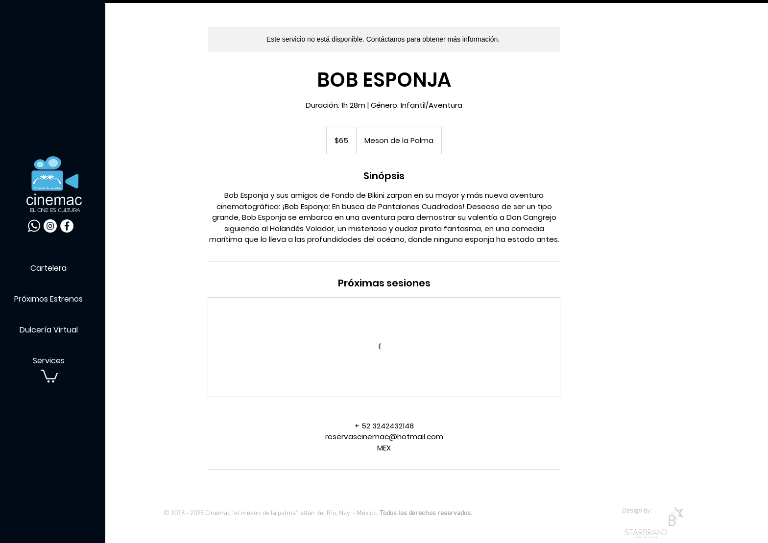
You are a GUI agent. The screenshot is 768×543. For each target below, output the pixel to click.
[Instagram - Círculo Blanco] (50, 226)
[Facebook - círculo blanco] (66, 226)
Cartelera (48, 268)
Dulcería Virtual (49, 329)
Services (49, 360)
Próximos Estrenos (48, 299)
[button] (49, 375)
